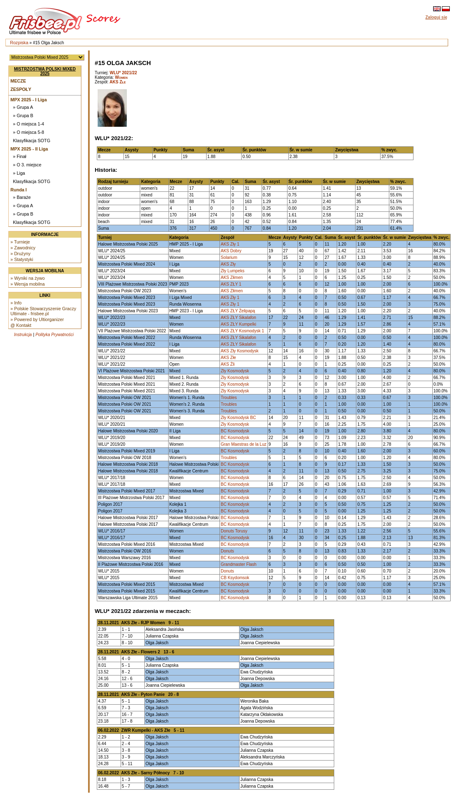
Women (121, 77)
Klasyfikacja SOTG (31, 140)
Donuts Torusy (234, 531)
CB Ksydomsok (235, 577)
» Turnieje (20, 241)
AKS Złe (118, 82)
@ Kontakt (20, 325)
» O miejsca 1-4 (28, 123)
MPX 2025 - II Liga (29, 148)
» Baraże (22, 197)
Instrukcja (23, 334)
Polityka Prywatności (54, 334)
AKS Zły (228, 264)
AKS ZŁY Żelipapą (238, 311)
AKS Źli (228, 364)
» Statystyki (21, 259)
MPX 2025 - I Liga (28, 99)
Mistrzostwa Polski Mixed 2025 (45, 71)
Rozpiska (19, 42)
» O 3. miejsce (27, 164)
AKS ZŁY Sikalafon (238, 317)
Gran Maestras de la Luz (244, 444)
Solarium (229, 257)
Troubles (229, 397)
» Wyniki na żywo (27, 278)
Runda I (18, 189)
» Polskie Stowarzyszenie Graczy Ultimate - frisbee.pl (43, 311)
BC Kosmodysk (235, 431)
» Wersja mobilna (27, 283)
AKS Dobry (231, 251)
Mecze (18, 80)
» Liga (19, 173)
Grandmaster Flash (239, 564)
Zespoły (20, 89)
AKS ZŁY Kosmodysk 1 (242, 331)
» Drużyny (20, 253)
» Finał (19, 156)
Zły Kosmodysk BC (238, 417)
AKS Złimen (232, 277)
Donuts (227, 551)
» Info (16, 302)
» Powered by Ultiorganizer (37, 319)
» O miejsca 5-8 (28, 132)
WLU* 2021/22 (123, 72)
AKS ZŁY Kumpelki (238, 324)
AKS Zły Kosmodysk (240, 351)
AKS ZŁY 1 (231, 284)
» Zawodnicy (22, 247)
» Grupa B (23, 115)
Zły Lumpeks (233, 271)
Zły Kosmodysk (235, 371)
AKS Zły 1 (230, 244)
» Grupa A (23, 107)
